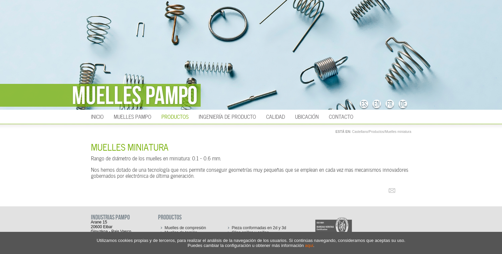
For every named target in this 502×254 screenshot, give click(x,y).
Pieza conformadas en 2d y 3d (259, 227)
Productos (175, 116)
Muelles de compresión (185, 227)
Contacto (341, 116)
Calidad (275, 116)
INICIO (97, 116)
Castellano (360, 132)
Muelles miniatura (398, 132)
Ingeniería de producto (227, 116)
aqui (309, 245)
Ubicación (307, 116)
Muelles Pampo (132, 116)
